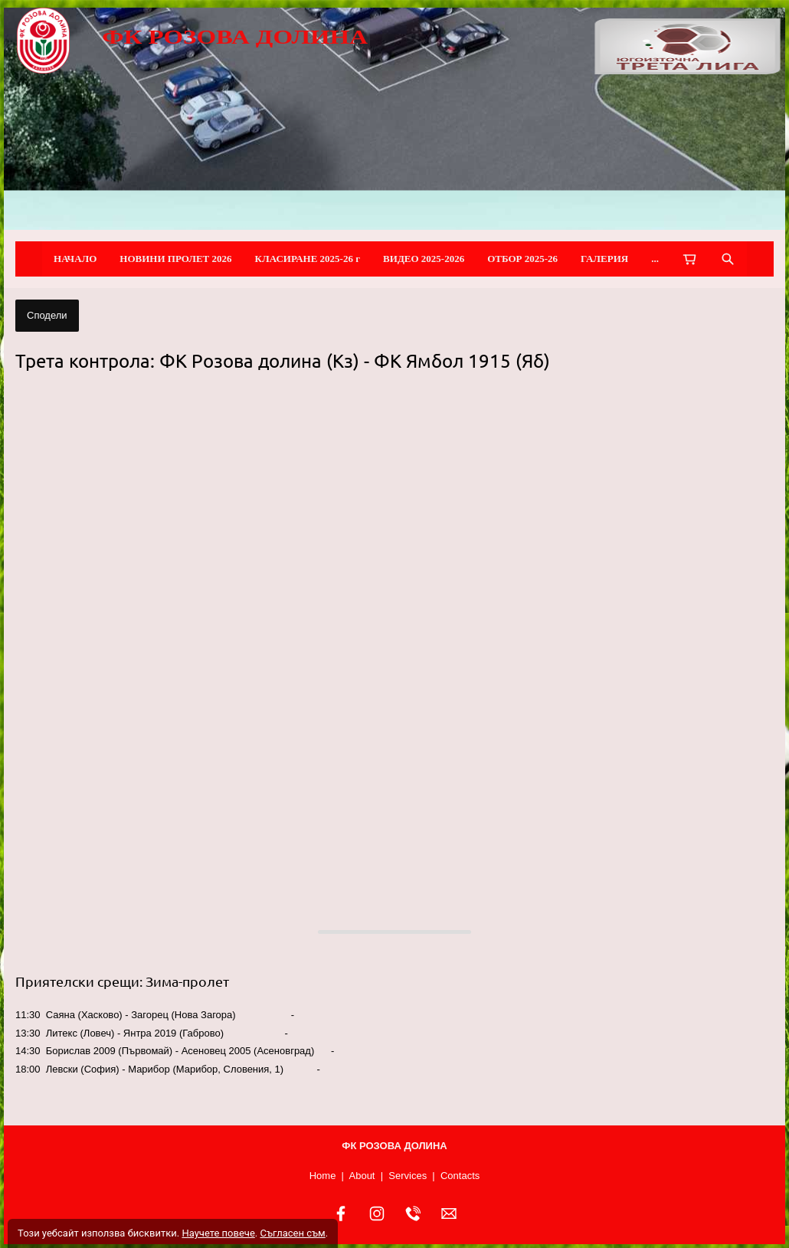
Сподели (47, 315)
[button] (394, 642)
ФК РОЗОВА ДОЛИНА (235, 36)
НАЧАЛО (75, 258)
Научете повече (218, 1233)
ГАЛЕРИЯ (604, 258)
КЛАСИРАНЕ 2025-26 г (308, 258)
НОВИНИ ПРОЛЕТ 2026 (175, 258)
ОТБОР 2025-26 (522, 258)
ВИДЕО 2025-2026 (423, 258)
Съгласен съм (292, 1233)
